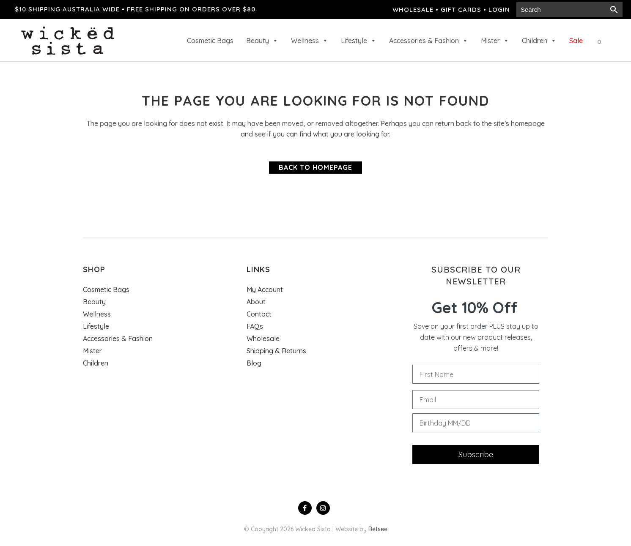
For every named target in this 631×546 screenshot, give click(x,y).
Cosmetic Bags (210, 40)
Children (539, 40)
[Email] (475, 399)
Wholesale (412, 9)
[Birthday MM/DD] (475, 422)
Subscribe (475, 454)
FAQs (255, 326)
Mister (495, 40)
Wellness (309, 40)
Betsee (377, 529)
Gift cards (461, 9)
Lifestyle (358, 40)
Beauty (262, 40)
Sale (576, 40)
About (256, 302)
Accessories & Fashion (428, 40)
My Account (265, 289)
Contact (259, 314)
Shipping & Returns (276, 351)
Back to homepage (315, 167)
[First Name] (475, 374)
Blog (254, 363)
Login (499, 9)
